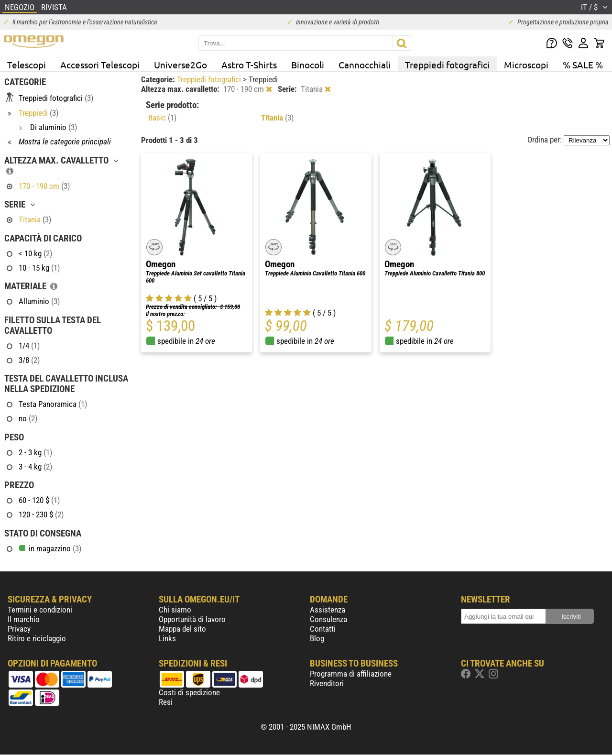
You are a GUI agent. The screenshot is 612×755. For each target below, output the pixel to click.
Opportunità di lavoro (192, 619)
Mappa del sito (182, 629)
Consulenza (328, 619)
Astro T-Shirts (249, 64)
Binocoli (307, 64)
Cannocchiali (365, 64)
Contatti (323, 629)
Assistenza (327, 609)
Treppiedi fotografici (447, 64)
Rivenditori (327, 683)
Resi (166, 702)
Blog (317, 638)
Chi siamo (175, 609)
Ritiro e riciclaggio (37, 638)
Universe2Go (180, 64)
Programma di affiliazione (351, 673)
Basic (162, 117)
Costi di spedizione (189, 692)
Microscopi (526, 64)
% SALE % (583, 64)
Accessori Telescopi (100, 64)
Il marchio (24, 619)
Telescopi (26, 64)
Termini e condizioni (40, 609)
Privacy (19, 629)
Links (167, 638)
